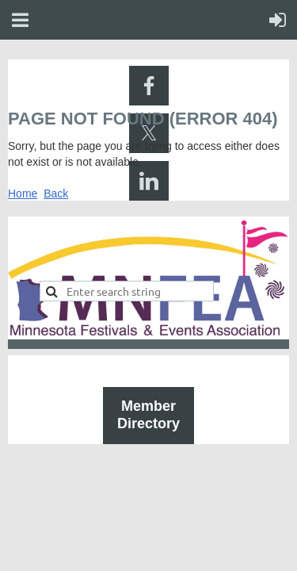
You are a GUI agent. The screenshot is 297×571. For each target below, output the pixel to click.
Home (22, 193)
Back (56, 193)
